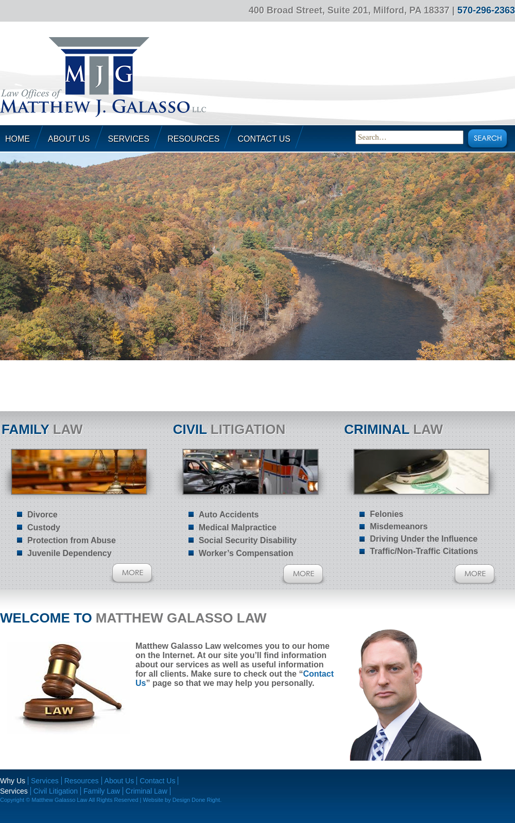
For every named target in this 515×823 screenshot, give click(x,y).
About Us (69, 139)
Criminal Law (146, 791)
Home (17, 139)
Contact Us (263, 139)
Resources (193, 139)
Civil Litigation (55, 791)
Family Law (101, 791)
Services (129, 139)
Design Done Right (196, 800)
